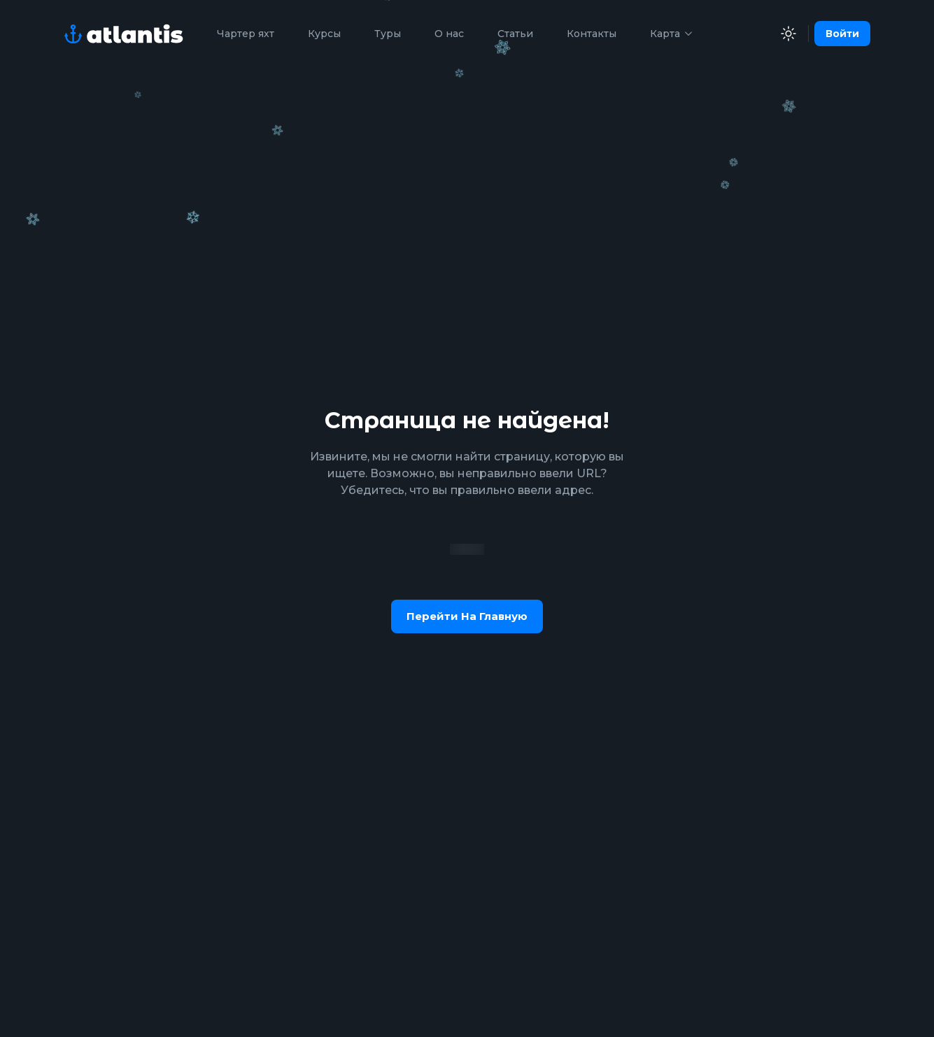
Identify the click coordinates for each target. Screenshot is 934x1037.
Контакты (591, 33)
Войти (842, 33)
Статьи (515, 33)
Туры (387, 33)
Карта (672, 33)
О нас (449, 33)
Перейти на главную (467, 616)
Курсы (324, 33)
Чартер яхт (245, 33)
